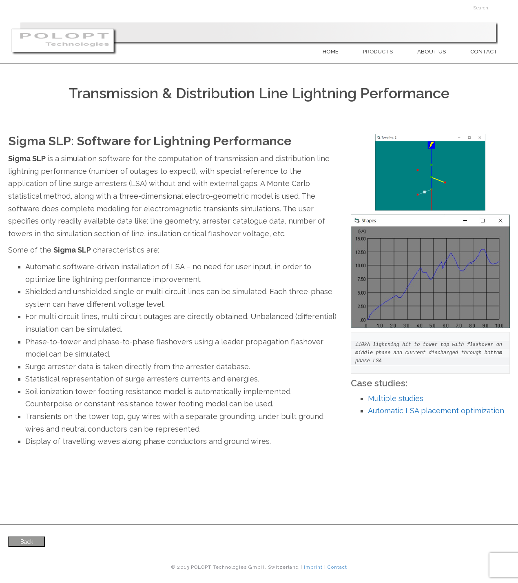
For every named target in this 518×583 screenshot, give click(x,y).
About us (431, 52)
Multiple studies (395, 398)
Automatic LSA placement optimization (436, 410)
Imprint (313, 567)
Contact (484, 52)
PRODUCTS (378, 52)
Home (331, 52)
